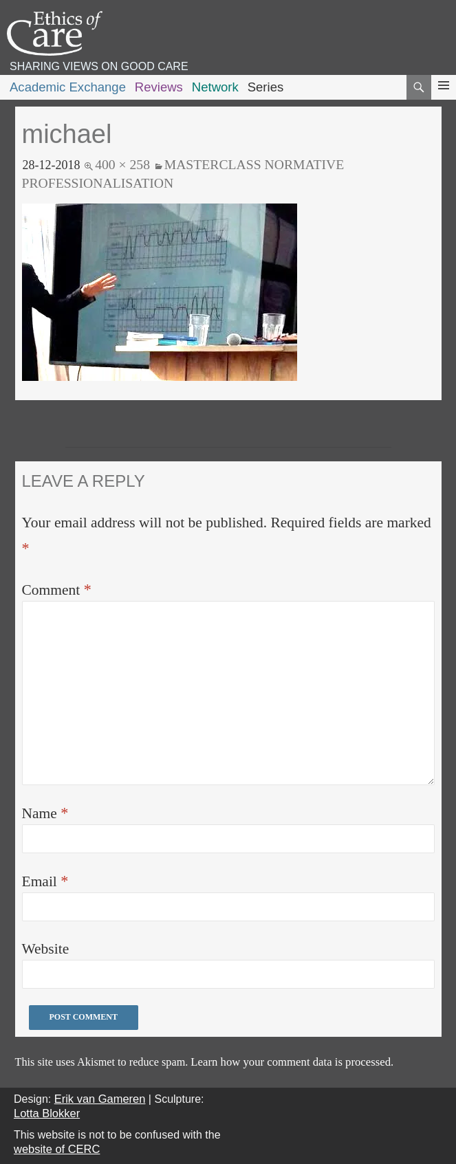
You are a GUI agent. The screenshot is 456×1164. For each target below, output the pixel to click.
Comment (56, 589)
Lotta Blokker (47, 1113)
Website (45, 949)
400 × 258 (122, 164)
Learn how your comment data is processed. (292, 1061)
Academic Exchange (68, 87)
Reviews (159, 87)
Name (45, 813)
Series (266, 87)
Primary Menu (443, 98)
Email (45, 881)
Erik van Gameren (100, 1098)
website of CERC (57, 1149)
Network (215, 87)
